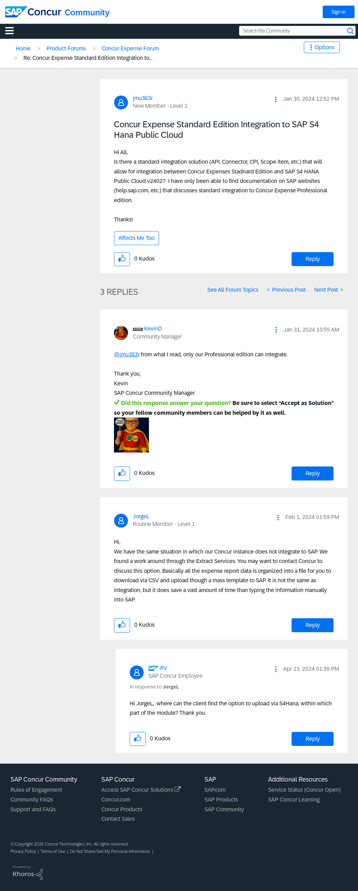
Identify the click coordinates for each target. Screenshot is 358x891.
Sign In (338, 12)
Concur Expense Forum (130, 48)
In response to (154, 687)
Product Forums (66, 48)
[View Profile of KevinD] (153, 329)
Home (23, 48)
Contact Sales (118, 819)
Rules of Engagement (36, 790)
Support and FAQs (33, 809)
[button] (276, 99)
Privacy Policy (23, 851)
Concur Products (121, 809)
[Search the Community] (297, 31)
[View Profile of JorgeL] (141, 516)
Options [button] (324, 47)
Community (87, 12)
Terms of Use (53, 851)
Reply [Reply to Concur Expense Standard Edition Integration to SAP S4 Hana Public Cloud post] (313, 259)
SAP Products (221, 800)
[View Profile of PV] (163, 668)
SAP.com (215, 790)
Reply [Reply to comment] (313, 473)
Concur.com (115, 800)
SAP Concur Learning (294, 800)
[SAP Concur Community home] (33, 11)
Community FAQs (31, 800)
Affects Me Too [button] (137, 238)
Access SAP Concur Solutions (141, 790)
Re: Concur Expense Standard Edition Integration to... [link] (87, 58)
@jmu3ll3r (126, 354)
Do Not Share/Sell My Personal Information (110, 851)
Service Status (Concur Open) (304, 790)
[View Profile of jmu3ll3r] (143, 98)
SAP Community (224, 809)
